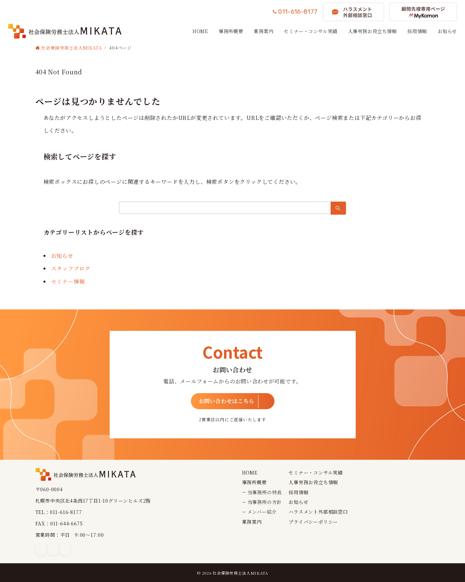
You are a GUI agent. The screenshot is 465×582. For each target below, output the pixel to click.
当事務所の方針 (264, 502)
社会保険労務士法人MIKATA (240, 573)
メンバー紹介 (262, 511)
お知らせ (62, 256)
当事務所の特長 (264, 492)
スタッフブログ (71, 268)
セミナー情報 (68, 281)
